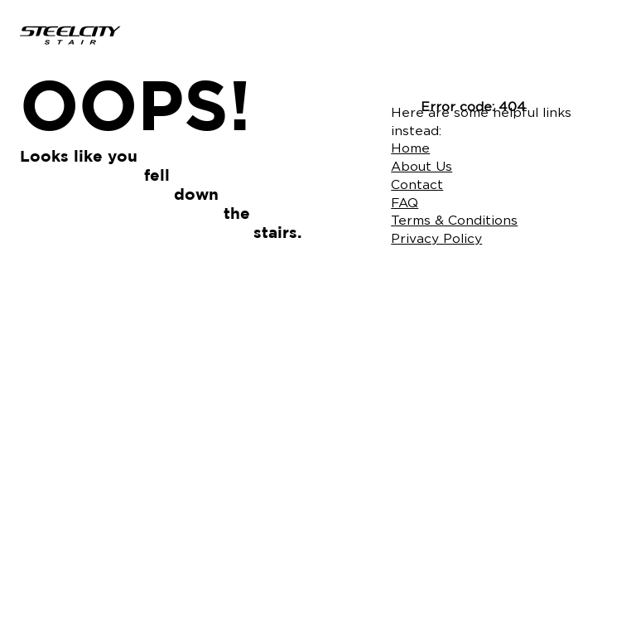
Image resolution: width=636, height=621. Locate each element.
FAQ (404, 203)
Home (410, 148)
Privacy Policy (436, 238)
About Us (421, 166)
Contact (417, 184)
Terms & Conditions (454, 220)
